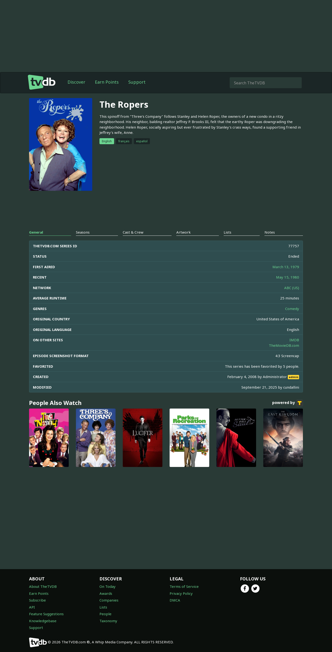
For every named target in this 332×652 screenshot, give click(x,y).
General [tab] (36, 232)
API (32, 607)
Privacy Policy (181, 593)
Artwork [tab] (183, 232)
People (105, 613)
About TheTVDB (43, 586)
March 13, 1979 (285, 266)
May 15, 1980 (287, 277)
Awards (105, 593)
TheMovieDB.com (284, 345)
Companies (108, 600)
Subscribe (37, 600)
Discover (76, 82)
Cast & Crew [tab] (133, 232)
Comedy (292, 308)
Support (137, 82)
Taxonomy (108, 620)
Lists (103, 607)
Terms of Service (184, 586)
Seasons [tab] (83, 232)
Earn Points (107, 82)
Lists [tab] (227, 232)
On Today (107, 586)
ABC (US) (291, 287)
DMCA (175, 600)
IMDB (294, 339)
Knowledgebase (42, 620)
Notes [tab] (269, 232)
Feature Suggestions (46, 613)
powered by (287, 403)
